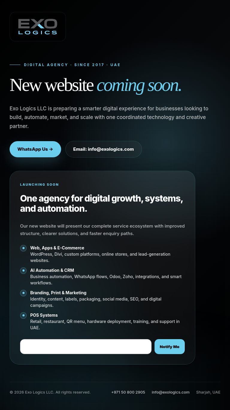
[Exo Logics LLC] (38, 26)
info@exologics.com (171, 392)
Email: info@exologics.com (103, 149)
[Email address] (86, 346)
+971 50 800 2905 (128, 392)
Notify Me (169, 346)
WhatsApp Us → (35, 149)
